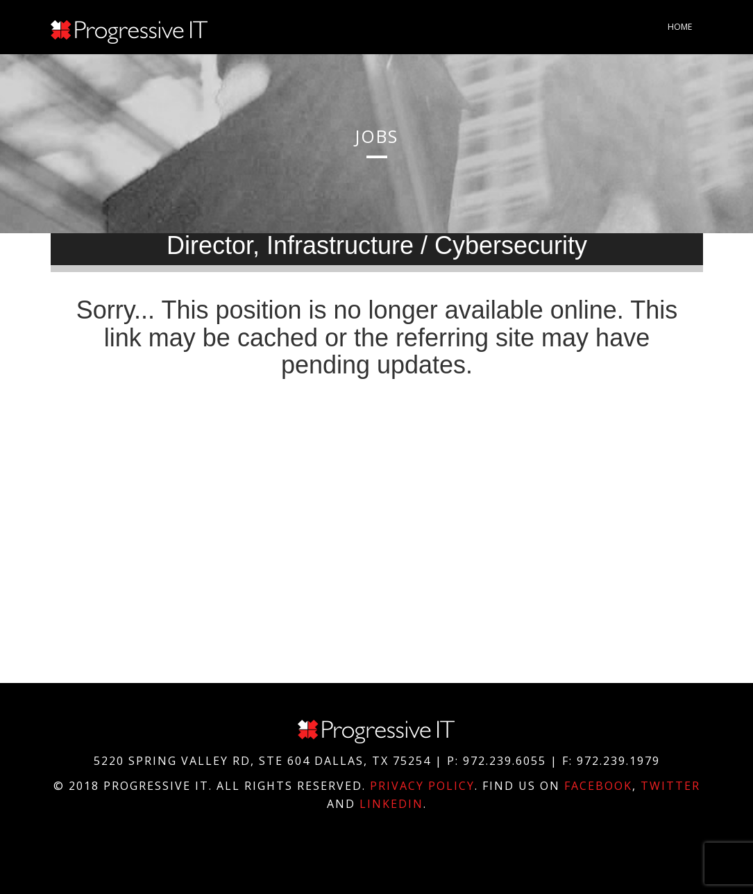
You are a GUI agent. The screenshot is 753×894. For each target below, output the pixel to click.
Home (680, 27)
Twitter (670, 785)
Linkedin (391, 803)
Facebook (598, 785)
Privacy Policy (422, 785)
